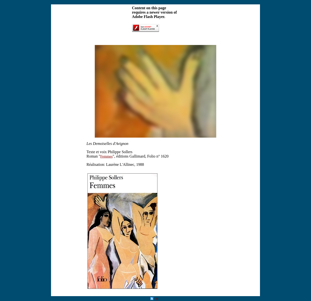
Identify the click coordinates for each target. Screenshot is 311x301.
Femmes (106, 156)
